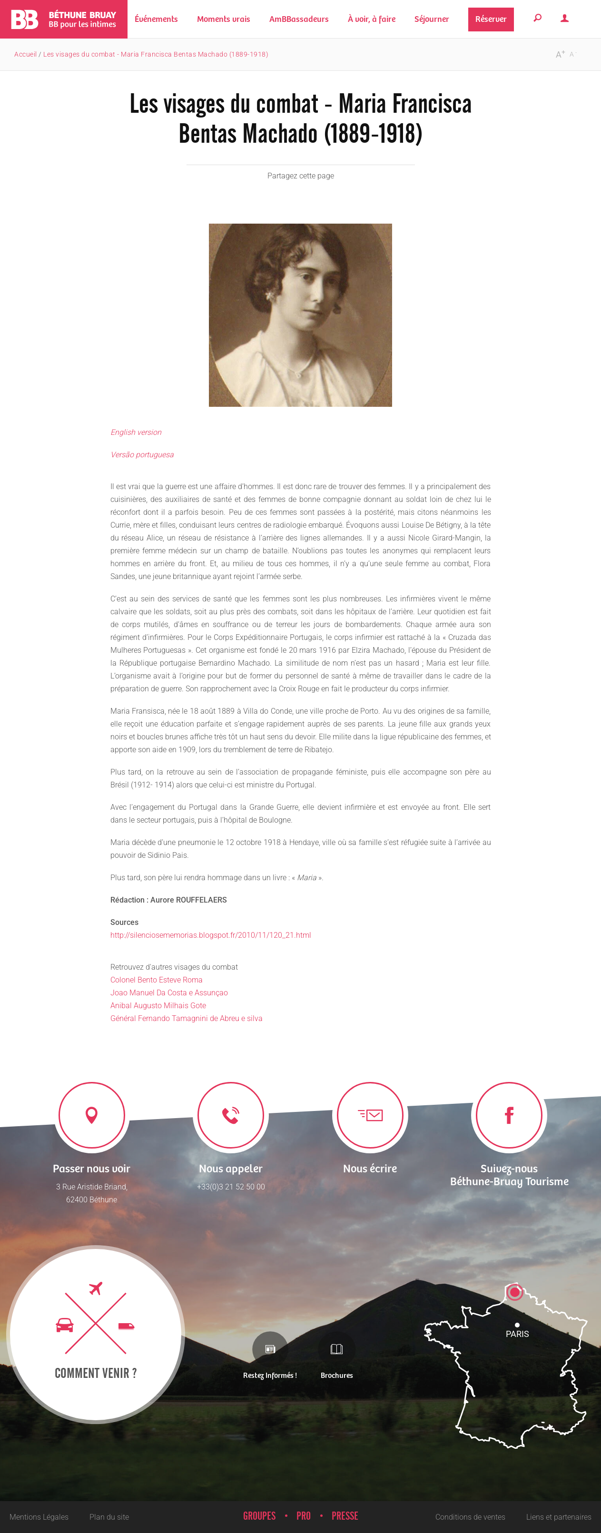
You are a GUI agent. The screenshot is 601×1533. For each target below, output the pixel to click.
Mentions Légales (39, 1517)
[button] (223, 19)
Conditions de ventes (470, 1517)
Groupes (259, 1516)
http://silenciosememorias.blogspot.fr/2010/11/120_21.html (210, 935)
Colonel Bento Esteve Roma (156, 979)
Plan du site (109, 1517)
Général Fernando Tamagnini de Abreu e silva (186, 1018)
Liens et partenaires (558, 1517)
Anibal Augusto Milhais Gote (158, 1005)
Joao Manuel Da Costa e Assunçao (169, 992)
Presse (345, 1516)
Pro (303, 1516)
